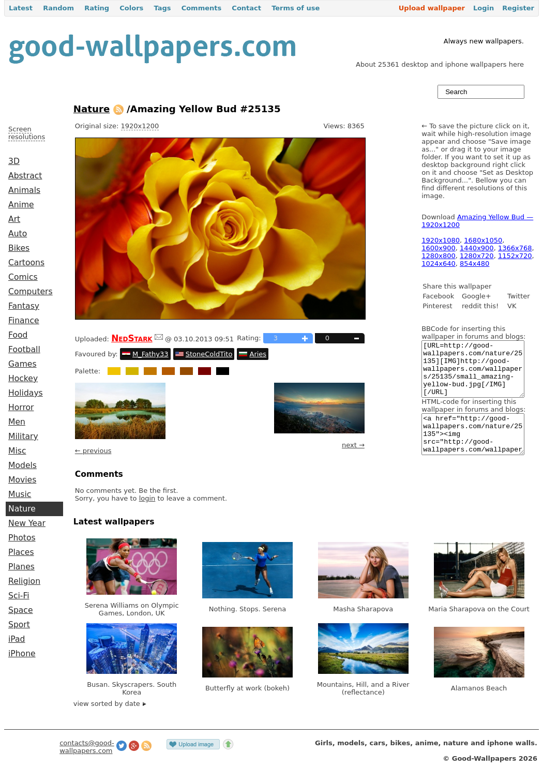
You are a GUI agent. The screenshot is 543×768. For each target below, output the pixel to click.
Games (22, 364)
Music (19, 494)
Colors (131, 8)
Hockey (23, 378)
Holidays (25, 393)
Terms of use (296, 8)
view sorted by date (109, 703)
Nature (22, 509)
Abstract (25, 175)
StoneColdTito (209, 354)
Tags (162, 8)
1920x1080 (440, 240)
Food (17, 335)
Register (518, 8)
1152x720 (515, 256)
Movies (22, 480)
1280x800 (438, 256)
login (147, 498)
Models (22, 465)
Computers (30, 291)
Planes (21, 566)
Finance (23, 320)
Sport (19, 624)
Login (483, 8)
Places (21, 552)
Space (20, 610)
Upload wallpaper (432, 8)
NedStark (132, 338)
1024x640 (438, 263)
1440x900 (477, 248)
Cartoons (26, 262)
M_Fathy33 (150, 354)
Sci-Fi (18, 595)
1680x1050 (483, 240)
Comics (23, 277)
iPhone (22, 653)
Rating (96, 8)
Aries (258, 354)
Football (24, 349)
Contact (246, 8)
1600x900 (438, 248)
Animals (24, 190)
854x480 (474, 263)
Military (23, 436)
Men (16, 422)
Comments (202, 8)
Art (14, 219)
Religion (24, 581)
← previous (93, 451)
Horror (21, 407)
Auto (17, 233)
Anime (21, 204)
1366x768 (515, 248)
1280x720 (477, 256)
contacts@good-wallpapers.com (86, 747)
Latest (21, 8)
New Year (27, 523)
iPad (16, 639)
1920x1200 (140, 126)
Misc (17, 451)
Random (58, 8)
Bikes (18, 248)
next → (353, 445)
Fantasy (23, 306)
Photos (22, 538)
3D (14, 161)
